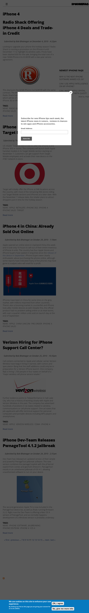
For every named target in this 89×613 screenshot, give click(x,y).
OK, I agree (58, 603)
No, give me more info (63, 609)
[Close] (70, 92)
